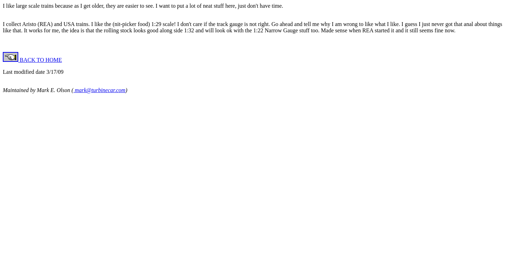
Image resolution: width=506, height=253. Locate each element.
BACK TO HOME (32, 60)
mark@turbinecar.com (99, 90)
